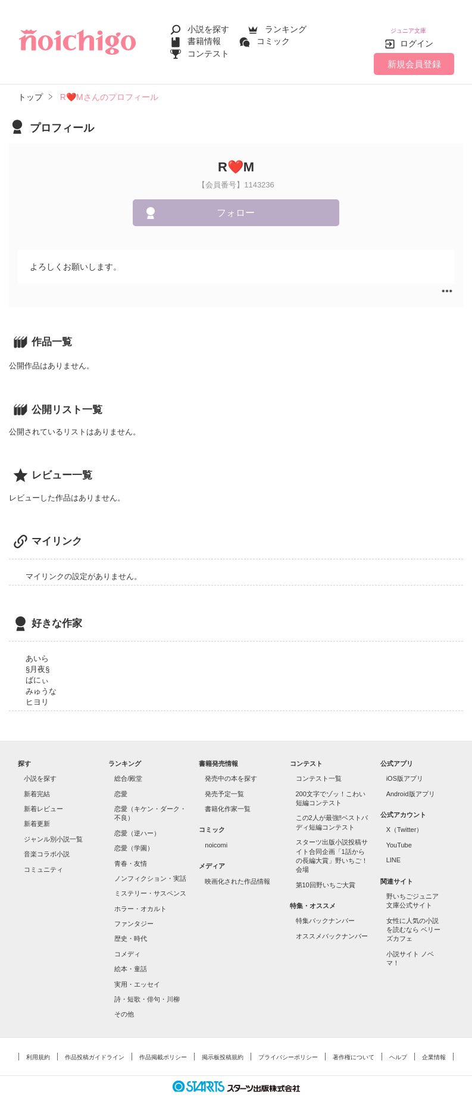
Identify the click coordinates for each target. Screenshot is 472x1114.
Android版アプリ (410, 784)
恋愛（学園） (134, 839)
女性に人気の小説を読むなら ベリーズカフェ (413, 921)
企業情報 (434, 1048)
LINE (393, 851)
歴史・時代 (130, 930)
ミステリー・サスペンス (150, 884)
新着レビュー (43, 800)
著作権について (353, 1048)
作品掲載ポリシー (163, 1048)
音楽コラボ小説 (47, 845)
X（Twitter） (404, 821)
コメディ (127, 945)
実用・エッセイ (137, 975)
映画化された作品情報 (237, 872)
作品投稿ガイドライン (94, 1048)
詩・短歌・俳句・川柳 (147, 990)
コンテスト (208, 49)
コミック (273, 37)
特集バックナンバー (325, 912)
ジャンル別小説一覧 (53, 830)
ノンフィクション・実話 (150, 870)
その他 (124, 1005)
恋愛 (120, 784)
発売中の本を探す (231, 770)
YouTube (399, 836)
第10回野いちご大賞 (325, 876)
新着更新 (37, 815)
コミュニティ (43, 860)
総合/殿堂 (128, 770)
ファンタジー (134, 915)
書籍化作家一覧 (228, 800)
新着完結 (37, 784)
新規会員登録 (414, 55)
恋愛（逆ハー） (137, 824)
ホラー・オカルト (140, 899)
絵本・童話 (130, 960)
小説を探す (208, 25)
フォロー (236, 204)
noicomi (216, 836)
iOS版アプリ (404, 770)
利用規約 (38, 1048)
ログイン (416, 35)
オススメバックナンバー (332, 927)
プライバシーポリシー (288, 1048)
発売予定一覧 (224, 784)
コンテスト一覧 (319, 770)
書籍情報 (204, 37)
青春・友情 (130, 854)
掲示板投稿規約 (222, 1048)
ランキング (286, 25)
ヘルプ (398, 1048)
